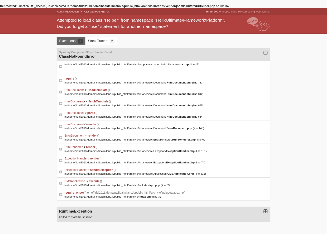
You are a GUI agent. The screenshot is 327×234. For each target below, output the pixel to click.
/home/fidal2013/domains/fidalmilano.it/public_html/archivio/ (109, 196)
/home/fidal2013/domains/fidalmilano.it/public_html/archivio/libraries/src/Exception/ (131, 151)
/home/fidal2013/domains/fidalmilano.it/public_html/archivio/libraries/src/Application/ (131, 173)
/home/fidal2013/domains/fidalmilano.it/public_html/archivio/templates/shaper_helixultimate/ (128, 64)
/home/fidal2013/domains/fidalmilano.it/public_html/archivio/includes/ (114, 185)
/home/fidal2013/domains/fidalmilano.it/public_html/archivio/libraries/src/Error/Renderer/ (131, 139)
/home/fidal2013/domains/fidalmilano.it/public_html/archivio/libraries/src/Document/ (129, 82)
